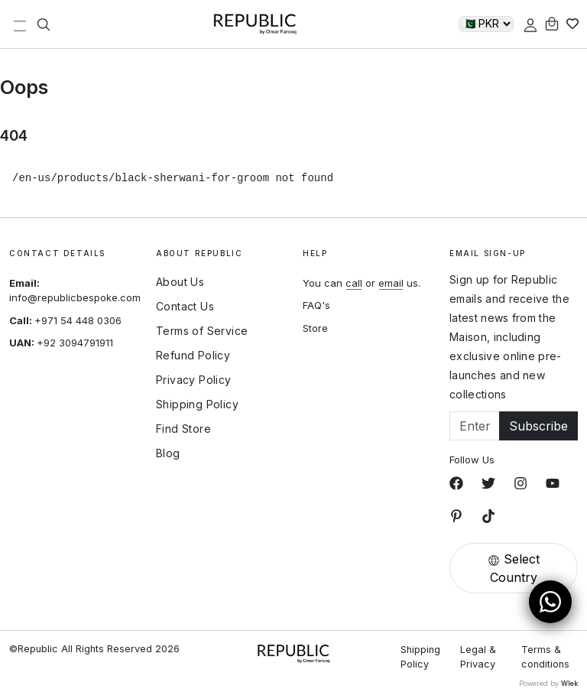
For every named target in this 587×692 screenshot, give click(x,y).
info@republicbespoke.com (75, 297)
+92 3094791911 (75, 342)
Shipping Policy (197, 404)
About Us (180, 282)
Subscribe (538, 426)
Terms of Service (202, 331)
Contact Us (185, 307)
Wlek (569, 683)
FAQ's (316, 305)
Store (315, 328)
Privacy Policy (194, 380)
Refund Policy (193, 355)
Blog (168, 453)
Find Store (183, 429)
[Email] (474, 425)
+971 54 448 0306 (78, 320)
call (353, 283)
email (391, 283)
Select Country (514, 568)
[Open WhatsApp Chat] (550, 601)
